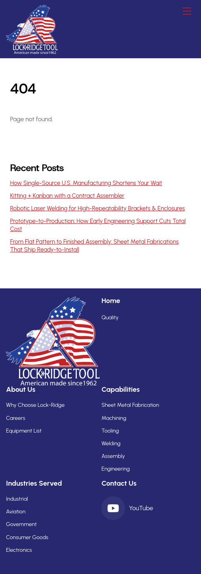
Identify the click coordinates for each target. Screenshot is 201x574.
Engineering (115, 468)
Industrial (17, 499)
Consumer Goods (27, 537)
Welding (110, 443)
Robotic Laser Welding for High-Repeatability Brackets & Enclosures (97, 208)
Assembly (113, 456)
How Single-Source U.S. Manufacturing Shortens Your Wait (86, 183)
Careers (15, 418)
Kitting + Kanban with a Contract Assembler (67, 195)
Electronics (19, 550)
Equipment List (24, 430)
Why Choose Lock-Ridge (35, 405)
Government (21, 524)
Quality (109, 317)
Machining (113, 418)
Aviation (15, 511)
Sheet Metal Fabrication (130, 405)
